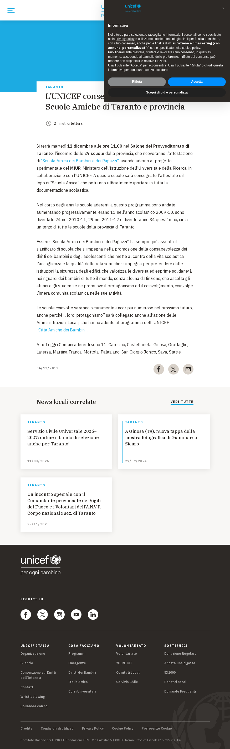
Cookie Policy (122, 728)
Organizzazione (33, 654)
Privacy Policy (93, 728)
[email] (188, 370)
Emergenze (77, 663)
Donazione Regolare (180, 654)
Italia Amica (78, 682)
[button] (223, 8)
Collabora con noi (34, 706)
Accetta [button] (196, 82)
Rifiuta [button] (137, 82)
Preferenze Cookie (157, 728)
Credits (26, 728)
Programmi (76, 654)
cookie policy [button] (191, 48)
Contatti (27, 687)
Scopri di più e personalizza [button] (167, 92)
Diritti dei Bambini (82, 672)
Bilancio (27, 663)
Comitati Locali (128, 672)
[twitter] (173, 370)
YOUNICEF (124, 663)
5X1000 (170, 672)
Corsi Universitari (82, 691)
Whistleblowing (33, 697)
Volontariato (126, 654)
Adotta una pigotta (179, 663)
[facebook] (159, 370)
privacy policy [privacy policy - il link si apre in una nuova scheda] (125, 39)
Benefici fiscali (175, 682)
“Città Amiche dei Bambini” (62, 330)
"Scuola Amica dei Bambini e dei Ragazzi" (80, 161)
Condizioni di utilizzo (57, 728)
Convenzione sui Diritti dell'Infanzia (38, 675)
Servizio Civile (127, 682)
